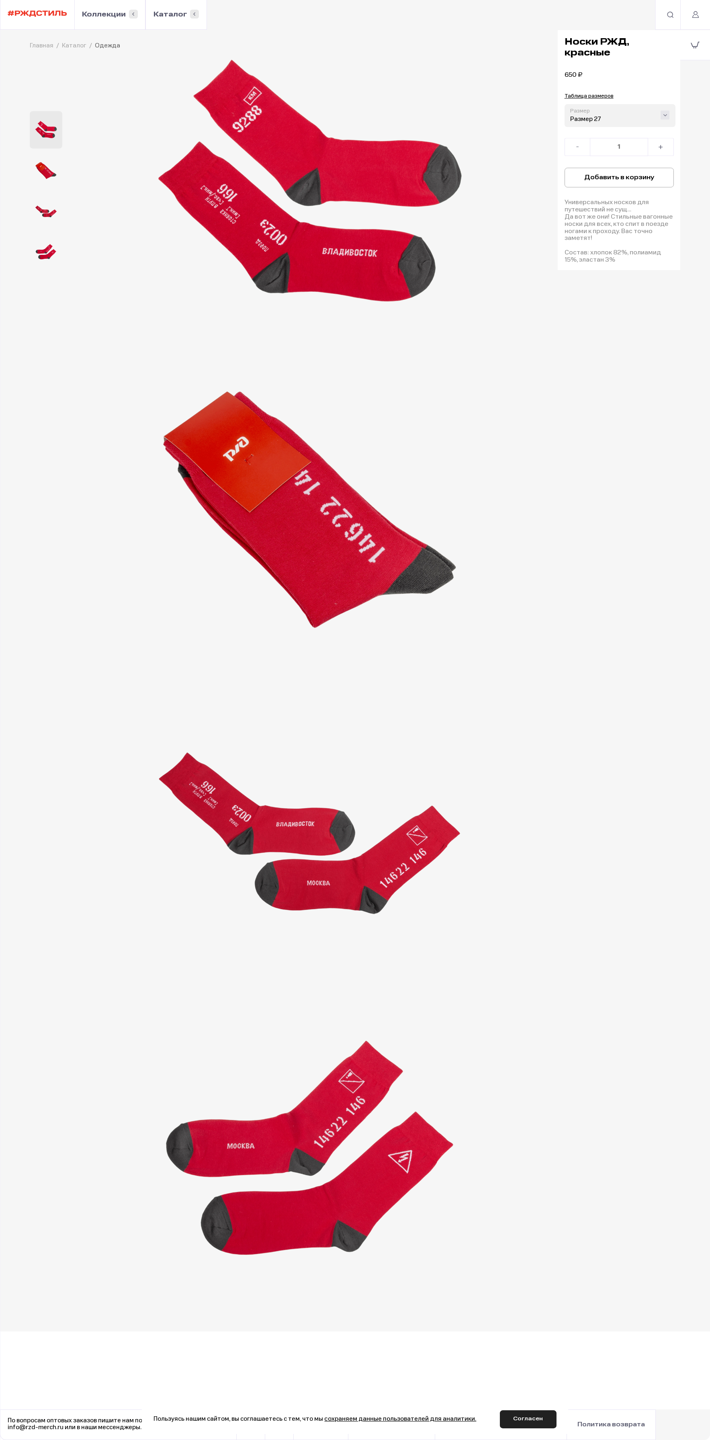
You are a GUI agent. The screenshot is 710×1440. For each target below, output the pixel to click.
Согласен (529, 1418)
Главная (41, 45)
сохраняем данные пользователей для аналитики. (400, 1419)
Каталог (174, 15)
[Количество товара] (619, 148)
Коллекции (105, 15)
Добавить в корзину (619, 178)
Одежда (107, 45)
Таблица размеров (589, 97)
